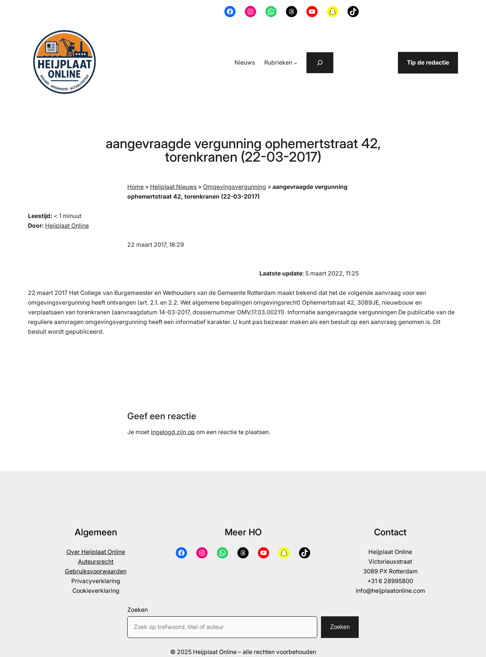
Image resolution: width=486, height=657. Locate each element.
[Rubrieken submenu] (295, 63)
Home (135, 186)
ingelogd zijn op (173, 432)
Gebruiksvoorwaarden (96, 571)
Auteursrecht (95, 561)
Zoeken (137, 609)
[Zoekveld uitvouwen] (319, 62)
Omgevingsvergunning (234, 186)
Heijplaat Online (67, 225)
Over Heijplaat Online (95, 551)
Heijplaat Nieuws (173, 186)
